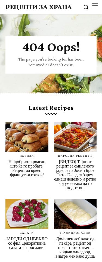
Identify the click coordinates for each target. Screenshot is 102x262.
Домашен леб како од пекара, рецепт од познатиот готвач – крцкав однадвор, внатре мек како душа (75, 247)
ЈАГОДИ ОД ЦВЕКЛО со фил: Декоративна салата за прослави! (27, 243)
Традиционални (75, 232)
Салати (27, 232)
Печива (27, 155)
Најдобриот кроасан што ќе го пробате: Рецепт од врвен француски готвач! (26, 168)
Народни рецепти (75, 155)
